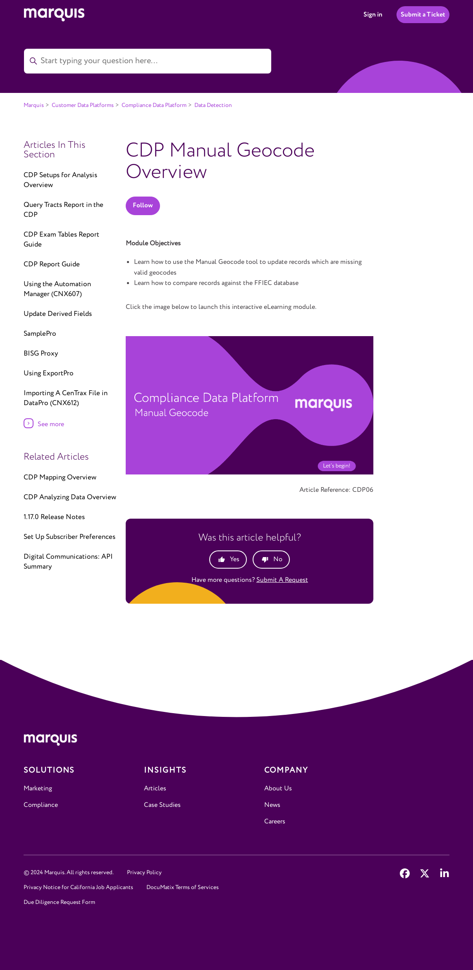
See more (51, 424)
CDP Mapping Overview (60, 477)
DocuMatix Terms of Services (182, 887)
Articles (155, 788)
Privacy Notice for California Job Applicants (78, 887)
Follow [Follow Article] (143, 205)
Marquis (34, 105)
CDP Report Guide (52, 264)
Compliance (41, 805)
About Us (278, 788)
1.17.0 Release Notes (54, 517)
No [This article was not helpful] (277, 559)
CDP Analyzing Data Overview (70, 497)
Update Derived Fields (58, 314)
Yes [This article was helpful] (234, 559)
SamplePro (40, 334)
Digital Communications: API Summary (68, 562)
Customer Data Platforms (83, 105)
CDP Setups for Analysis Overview (60, 180)
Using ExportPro (49, 373)
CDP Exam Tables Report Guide (61, 240)
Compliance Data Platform (154, 105)
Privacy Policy (144, 872)
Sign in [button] (372, 14)
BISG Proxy (41, 354)
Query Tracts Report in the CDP (63, 210)
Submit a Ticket (423, 14)
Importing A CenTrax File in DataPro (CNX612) (66, 398)
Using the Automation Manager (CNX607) (57, 289)
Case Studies (162, 805)
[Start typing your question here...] (147, 61)
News (272, 805)
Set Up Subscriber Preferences (69, 537)
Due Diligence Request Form (59, 902)
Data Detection (213, 105)
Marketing (38, 788)
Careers (274, 821)
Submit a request (282, 580)
